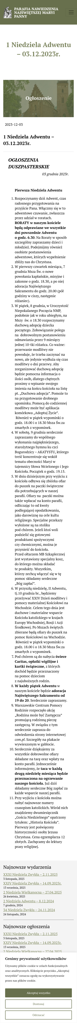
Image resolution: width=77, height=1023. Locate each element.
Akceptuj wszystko (38, 993)
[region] (38, 987)
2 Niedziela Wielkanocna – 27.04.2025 (32, 892)
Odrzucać (38, 1015)
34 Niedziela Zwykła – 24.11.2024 (29, 909)
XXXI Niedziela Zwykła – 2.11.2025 (30, 874)
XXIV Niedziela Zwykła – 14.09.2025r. (32, 883)
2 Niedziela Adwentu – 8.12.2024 (28, 901)
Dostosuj (38, 1004)
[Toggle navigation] (71, 12)
